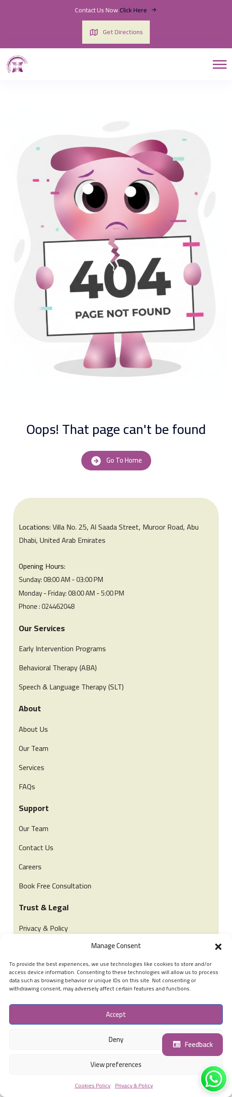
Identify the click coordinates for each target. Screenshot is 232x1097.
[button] (218, 945)
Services (31, 767)
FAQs (27, 786)
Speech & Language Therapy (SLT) (71, 687)
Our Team (33, 748)
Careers (30, 866)
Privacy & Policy (134, 1085)
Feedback (192, 1044)
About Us (33, 729)
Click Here (138, 10)
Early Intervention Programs (62, 648)
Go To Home (116, 460)
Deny (116, 1039)
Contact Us (36, 847)
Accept (116, 1014)
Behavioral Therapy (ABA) (58, 667)
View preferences (116, 1064)
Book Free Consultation (55, 886)
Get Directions (116, 32)
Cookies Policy (93, 1085)
